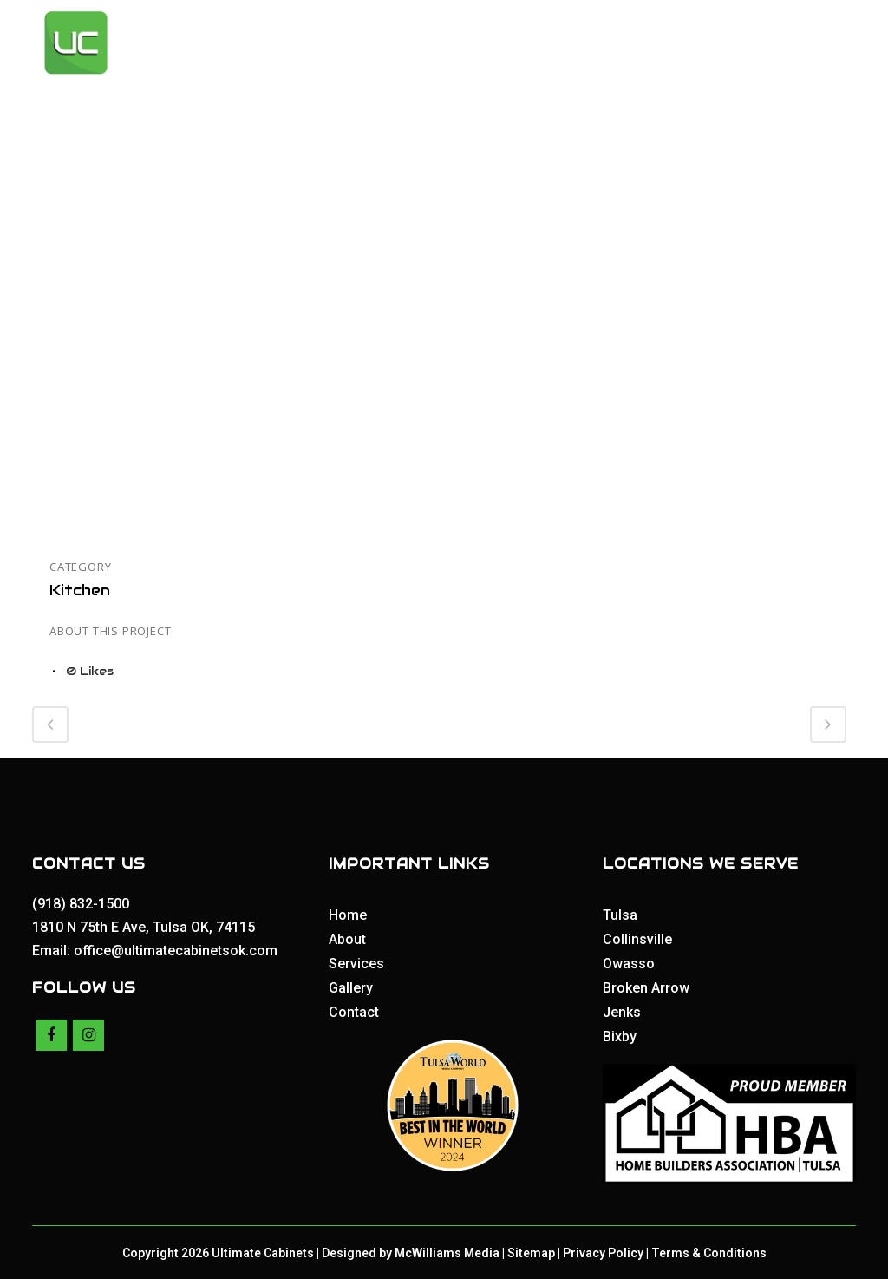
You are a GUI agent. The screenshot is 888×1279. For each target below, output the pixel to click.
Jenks (622, 1011)
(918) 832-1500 (82, 903)
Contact (354, 1011)
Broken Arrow (646, 987)
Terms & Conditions (709, 1251)
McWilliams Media (447, 1251)
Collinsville (637, 938)
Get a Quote (767, 42)
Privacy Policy (603, 1251)
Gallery (351, 987)
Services (356, 962)
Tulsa (620, 914)
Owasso (629, 962)
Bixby (620, 1035)
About (347, 938)
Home (348, 914)
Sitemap (531, 1251)
